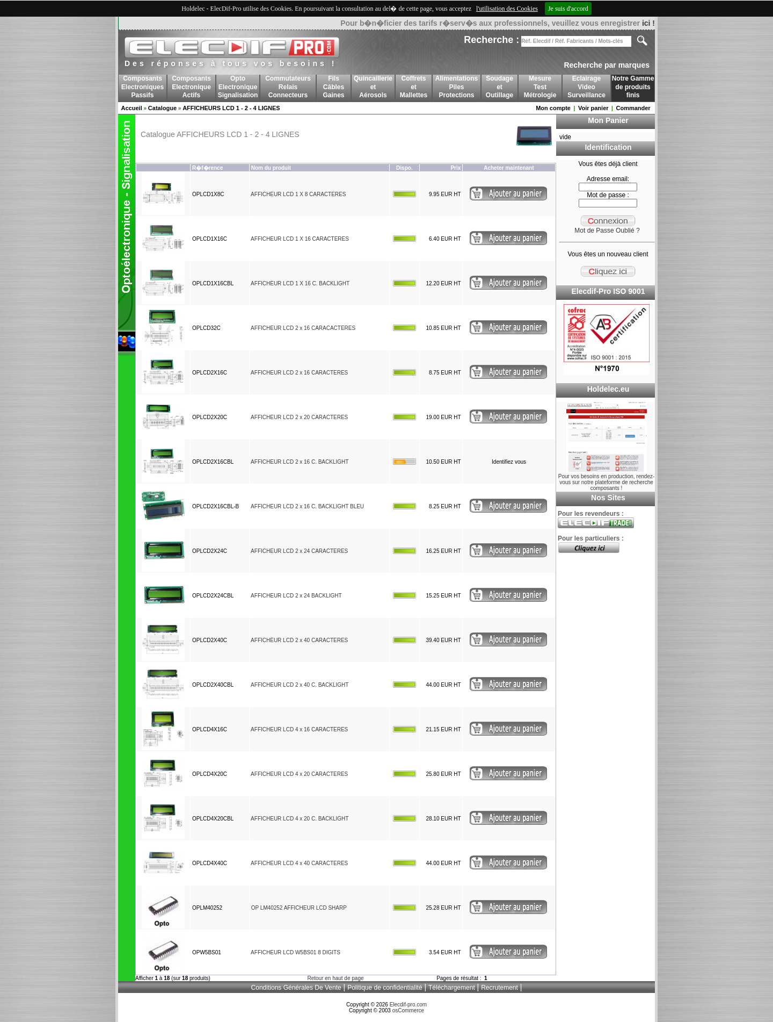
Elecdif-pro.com (408, 1004)
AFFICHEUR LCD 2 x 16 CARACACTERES (303, 328)
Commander (633, 108)
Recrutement (499, 987)
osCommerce (408, 1010)
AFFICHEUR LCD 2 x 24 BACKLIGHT (296, 596)
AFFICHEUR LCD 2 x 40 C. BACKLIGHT (299, 685)
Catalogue (162, 108)
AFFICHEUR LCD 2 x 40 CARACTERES (299, 640)
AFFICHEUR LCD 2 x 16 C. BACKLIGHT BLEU (307, 506)
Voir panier (593, 108)
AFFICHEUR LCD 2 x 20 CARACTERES (299, 417)
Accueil (131, 108)
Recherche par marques (607, 65)
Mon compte (553, 108)
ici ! (648, 23)
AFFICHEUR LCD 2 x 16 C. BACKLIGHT (299, 462)
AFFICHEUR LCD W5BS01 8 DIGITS (295, 952)
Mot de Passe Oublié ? (606, 230)
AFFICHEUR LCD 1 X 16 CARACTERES (300, 239)
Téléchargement (451, 987)
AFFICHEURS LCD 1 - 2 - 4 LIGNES (231, 108)
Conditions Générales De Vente (296, 987)
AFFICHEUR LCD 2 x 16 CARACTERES (299, 373)
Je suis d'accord (568, 8)
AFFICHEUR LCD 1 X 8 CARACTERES (298, 194)
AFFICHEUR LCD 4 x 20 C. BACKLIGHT (299, 819)
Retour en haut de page (335, 978)
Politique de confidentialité (384, 987)
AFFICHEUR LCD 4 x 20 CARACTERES (299, 774)
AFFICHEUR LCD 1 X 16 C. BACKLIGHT (300, 283)
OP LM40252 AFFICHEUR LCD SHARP (299, 908)
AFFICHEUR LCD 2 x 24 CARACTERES (299, 551)
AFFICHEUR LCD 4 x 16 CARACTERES (299, 729)
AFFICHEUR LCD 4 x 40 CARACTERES (299, 863)
